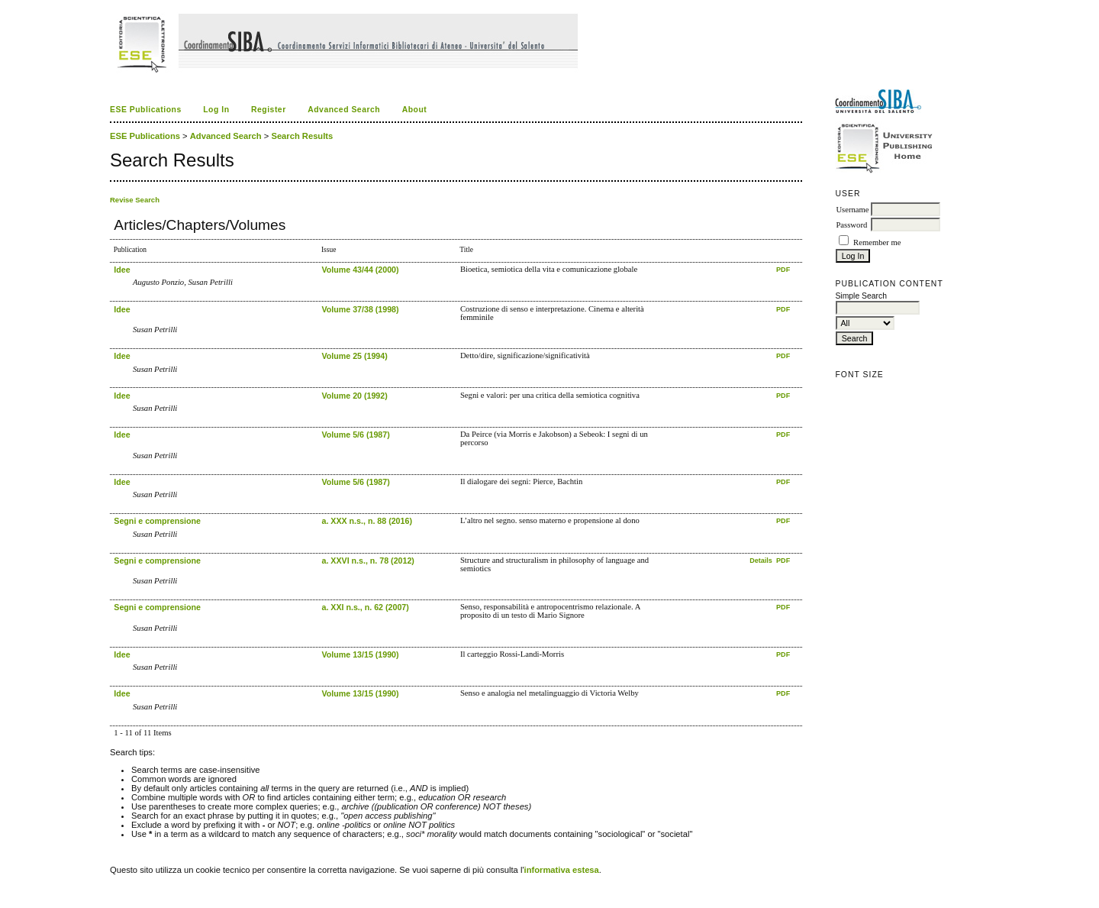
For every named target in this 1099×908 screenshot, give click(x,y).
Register (268, 109)
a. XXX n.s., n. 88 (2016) (366, 520)
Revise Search (135, 199)
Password (851, 225)
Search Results (302, 136)
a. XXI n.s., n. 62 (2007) (364, 607)
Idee (122, 269)
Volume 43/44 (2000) (359, 269)
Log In (216, 109)
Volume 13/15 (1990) (359, 654)
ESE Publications (146, 109)
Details (761, 560)
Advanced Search (344, 109)
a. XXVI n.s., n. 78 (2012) (367, 560)
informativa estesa (561, 869)
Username (852, 209)
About (414, 109)
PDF (783, 269)
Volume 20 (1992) (354, 395)
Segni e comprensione (157, 520)
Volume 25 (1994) (354, 355)
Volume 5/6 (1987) (355, 434)
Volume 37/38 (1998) (359, 309)
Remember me (877, 242)
